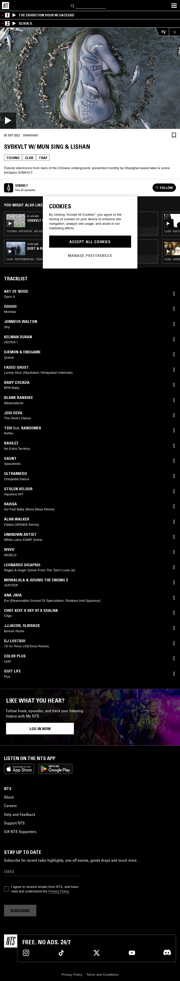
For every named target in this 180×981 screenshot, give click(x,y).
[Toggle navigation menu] (174, 6)
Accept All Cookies (90, 241)
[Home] (5, 5)
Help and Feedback (19, 814)
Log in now (40, 728)
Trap (43, 158)
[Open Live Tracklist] (162, 32)
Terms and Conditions (102, 974)
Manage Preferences (90, 255)
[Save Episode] (174, 135)
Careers (10, 805)
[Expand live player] (174, 32)
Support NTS (14, 822)
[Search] (73, 5)
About (9, 797)
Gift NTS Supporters (20, 831)
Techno (12, 158)
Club (29, 158)
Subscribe (20, 910)
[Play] (90, 78)
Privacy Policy (58, 891)
